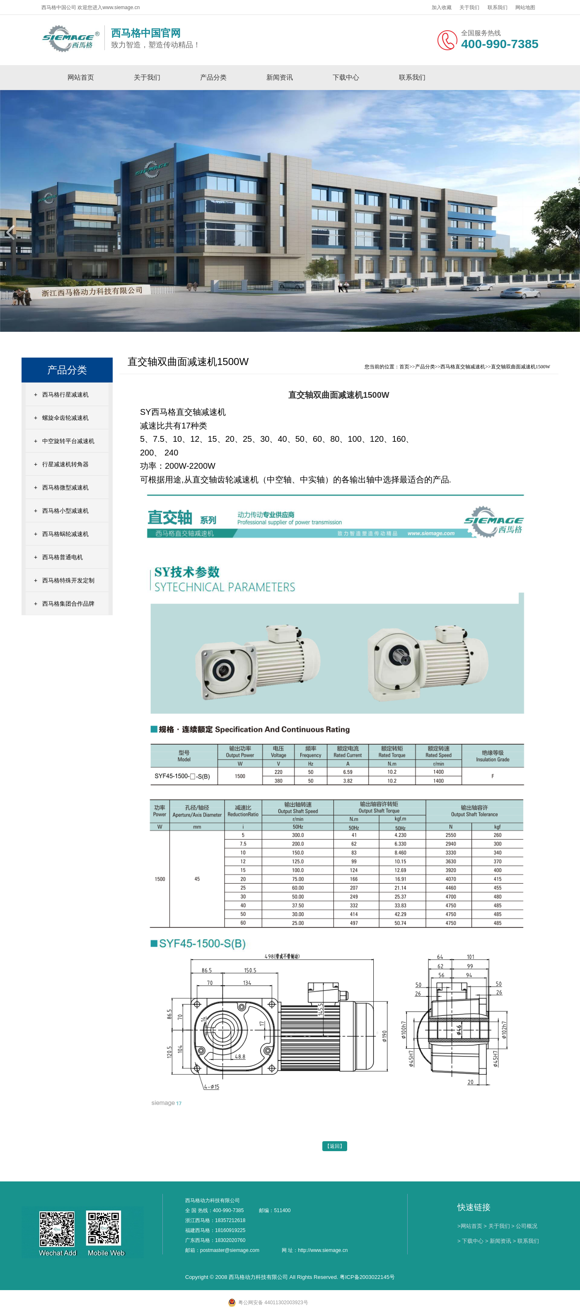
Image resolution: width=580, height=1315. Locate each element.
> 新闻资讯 (498, 1241)
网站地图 (525, 7)
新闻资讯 (279, 77)
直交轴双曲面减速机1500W (520, 367)
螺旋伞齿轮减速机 (65, 417)
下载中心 (346, 77)
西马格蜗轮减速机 (65, 534)
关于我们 (469, 7)
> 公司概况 (524, 1226)
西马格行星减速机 (65, 394)
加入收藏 (442, 7)
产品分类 (213, 77)
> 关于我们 (496, 1226)
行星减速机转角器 (65, 464)
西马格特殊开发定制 (68, 580)
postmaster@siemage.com (229, 1250)
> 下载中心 (470, 1241)
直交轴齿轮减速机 (225, 479)
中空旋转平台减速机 (68, 441)
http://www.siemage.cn (323, 1250)
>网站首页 (469, 1226)
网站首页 (81, 77)
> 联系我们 (526, 1241)
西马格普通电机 (62, 557)
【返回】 (335, 1146)
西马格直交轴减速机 (462, 367)
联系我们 (498, 7)
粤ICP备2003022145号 (367, 1277)
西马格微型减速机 (65, 487)
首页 (404, 367)
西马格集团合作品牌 (68, 603)
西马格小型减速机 (65, 510)
